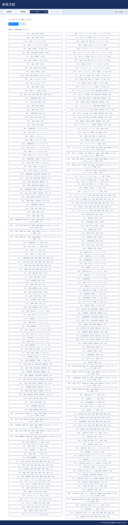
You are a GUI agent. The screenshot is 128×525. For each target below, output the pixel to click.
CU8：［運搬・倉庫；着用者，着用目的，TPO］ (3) (35, 390)
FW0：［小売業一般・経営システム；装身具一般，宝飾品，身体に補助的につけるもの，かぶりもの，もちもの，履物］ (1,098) (92, 494)
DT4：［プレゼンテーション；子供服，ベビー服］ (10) (92, 87)
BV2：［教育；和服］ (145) (35, 212)
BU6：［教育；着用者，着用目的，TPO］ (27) (35, 197)
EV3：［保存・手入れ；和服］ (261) (92, 358)
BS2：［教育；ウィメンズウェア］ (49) (35, 151)
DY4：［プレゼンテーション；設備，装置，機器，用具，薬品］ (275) (92, 210)
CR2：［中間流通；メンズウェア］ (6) (35, 318)
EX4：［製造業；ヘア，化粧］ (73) (92, 410)
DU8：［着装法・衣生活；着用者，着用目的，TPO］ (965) (92, 121)
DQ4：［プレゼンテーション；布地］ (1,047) (35, 514)
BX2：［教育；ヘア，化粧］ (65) (35, 250)
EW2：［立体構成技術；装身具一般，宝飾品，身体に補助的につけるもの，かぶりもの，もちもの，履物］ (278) (92, 378)
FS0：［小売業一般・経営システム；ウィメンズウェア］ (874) (92, 455)
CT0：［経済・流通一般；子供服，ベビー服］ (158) (35, 349)
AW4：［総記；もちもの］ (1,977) (36, 83)
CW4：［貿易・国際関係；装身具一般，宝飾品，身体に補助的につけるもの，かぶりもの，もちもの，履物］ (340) (35, 437)
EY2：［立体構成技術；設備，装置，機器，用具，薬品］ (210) (92, 421)
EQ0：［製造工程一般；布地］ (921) (92, 233)
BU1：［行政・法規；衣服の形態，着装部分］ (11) (35, 178)
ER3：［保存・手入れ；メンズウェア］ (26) (92, 263)
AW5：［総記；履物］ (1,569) (35, 87)
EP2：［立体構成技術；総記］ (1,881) (92, 222)
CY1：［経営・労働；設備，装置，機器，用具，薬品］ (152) (35, 465)
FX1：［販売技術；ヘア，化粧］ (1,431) (92, 509)
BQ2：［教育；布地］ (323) (35, 121)
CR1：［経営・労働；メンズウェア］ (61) (35, 315)
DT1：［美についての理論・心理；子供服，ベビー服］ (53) (92, 75)
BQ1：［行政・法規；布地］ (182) (35, 117)
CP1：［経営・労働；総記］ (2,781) (35, 277)
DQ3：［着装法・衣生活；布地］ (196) (35, 510)
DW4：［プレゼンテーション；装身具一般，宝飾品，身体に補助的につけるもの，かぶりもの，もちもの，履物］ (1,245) (92, 171)
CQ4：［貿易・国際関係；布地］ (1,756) (35, 307)
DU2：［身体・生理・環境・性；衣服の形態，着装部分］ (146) (92, 98)
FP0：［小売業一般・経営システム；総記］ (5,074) (93, 433)
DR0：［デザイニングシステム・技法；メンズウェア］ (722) (92, 33)
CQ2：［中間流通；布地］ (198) (35, 299)
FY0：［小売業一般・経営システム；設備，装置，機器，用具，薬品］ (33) (92, 512)
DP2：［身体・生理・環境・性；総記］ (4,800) (35, 488)
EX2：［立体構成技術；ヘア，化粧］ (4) (92, 402)
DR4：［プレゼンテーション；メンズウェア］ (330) (92, 49)
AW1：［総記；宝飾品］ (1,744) (35, 71)
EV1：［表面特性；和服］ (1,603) (92, 351)
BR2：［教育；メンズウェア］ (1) (36, 136)
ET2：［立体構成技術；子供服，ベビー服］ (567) (92, 298)
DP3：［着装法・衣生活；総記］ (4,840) (35, 491)
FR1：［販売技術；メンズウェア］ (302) (92, 452)
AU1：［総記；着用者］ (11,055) (35, 56)
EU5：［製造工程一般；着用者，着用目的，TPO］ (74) (92, 328)
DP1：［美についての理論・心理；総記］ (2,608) (35, 484)
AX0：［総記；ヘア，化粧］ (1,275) (35, 90)
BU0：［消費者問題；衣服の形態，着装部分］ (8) (35, 174)
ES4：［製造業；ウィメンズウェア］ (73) (92, 286)
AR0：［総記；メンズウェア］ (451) (35, 41)
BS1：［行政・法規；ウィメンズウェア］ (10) (35, 147)
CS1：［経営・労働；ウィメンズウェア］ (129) (36, 334)
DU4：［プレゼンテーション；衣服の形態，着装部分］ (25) (92, 106)
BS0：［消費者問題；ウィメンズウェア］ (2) (35, 143)
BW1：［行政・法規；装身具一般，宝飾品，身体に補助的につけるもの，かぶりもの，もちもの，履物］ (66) (35, 226)
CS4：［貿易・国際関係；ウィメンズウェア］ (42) (35, 345)
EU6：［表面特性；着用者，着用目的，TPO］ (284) (92, 332)
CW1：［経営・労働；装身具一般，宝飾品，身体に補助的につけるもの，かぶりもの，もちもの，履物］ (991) (35, 420)
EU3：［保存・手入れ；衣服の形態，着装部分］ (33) (92, 320)
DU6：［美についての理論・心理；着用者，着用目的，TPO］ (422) (92, 113)
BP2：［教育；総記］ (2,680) (35, 106)
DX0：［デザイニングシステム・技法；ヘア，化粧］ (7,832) (92, 176)
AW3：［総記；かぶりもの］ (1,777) (35, 79)
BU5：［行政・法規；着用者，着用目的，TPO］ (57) (35, 193)
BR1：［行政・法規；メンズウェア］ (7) (35, 132)
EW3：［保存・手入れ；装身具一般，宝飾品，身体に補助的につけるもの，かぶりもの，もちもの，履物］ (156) (92, 384)
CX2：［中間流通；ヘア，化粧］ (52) (35, 450)
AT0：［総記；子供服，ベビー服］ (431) (36, 49)
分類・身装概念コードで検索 (39, 11)
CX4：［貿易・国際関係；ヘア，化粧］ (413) (35, 457)
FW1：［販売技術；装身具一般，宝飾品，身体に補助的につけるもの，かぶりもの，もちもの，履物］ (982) (92, 500)
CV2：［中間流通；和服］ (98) (35, 406)
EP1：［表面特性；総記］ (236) (92, 218)
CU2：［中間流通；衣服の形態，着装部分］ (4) (35, 372)
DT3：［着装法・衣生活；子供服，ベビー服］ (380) (92, 83)
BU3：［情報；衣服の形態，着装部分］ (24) (35, 185)
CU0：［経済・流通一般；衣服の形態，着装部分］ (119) (35, 364)
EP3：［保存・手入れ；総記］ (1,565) (92, 225)
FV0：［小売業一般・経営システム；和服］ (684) (92, 486)
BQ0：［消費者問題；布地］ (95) (35, 113)
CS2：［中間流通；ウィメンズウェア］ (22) (35, 337)
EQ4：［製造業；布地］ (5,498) (92, 248)
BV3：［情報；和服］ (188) (35, 216)
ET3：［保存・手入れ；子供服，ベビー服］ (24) (92, 301)
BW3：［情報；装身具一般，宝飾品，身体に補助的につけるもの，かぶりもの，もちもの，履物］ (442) (35, 238)
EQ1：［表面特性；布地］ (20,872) (92, 237)
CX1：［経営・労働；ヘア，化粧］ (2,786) (35, 446)
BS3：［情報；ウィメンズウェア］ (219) (35, 155)
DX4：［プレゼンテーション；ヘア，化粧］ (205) (92, 191)
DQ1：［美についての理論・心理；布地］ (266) (36, 503)
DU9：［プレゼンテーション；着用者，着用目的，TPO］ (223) (92, 124)
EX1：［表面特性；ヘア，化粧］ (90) (93, 399)
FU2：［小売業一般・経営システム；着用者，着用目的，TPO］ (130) (92, 478)
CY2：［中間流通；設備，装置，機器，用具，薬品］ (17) (35, 469)
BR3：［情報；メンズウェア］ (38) (35, 140)
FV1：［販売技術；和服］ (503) (92, 490)
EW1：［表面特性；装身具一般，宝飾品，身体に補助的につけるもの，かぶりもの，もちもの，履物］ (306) (92, 373)
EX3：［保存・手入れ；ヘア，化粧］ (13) (92, 406)
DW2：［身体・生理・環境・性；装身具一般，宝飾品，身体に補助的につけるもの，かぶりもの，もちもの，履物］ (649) (92, 160)
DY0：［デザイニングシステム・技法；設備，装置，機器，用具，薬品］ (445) (93, 195)
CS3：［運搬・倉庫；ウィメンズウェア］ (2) (35, 341)
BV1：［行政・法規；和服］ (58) (35, 208)
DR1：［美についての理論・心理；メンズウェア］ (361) (92, 37)
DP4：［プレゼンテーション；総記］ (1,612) (35, 495)
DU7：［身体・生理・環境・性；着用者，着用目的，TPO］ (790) (92, 117)
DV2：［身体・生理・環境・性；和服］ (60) (93, 136)
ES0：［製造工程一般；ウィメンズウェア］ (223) (92, 271)
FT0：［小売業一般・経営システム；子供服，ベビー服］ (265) (92, 463)
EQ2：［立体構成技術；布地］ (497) (92, 241)
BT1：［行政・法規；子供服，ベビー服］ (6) (35, 163)
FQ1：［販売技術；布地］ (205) (92, 444)
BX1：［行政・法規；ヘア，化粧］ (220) (36, 246)
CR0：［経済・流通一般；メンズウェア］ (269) (36, 311)
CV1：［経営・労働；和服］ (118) (35, 402)
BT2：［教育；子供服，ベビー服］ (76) (35, 166)
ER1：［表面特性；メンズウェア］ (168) (92, 256)
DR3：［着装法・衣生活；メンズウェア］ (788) (92, 45)
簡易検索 (9, 11)
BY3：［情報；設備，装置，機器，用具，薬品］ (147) (35, 269)
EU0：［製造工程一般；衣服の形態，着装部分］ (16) (92, 309)
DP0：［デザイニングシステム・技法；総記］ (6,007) (35, 480)
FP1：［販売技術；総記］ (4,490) (92, 436)
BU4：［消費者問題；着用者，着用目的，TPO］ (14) (35, 189)
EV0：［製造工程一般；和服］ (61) (92, 347)
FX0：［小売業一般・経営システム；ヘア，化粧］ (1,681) (93, 505)
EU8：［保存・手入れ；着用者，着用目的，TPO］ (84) (92, 339)
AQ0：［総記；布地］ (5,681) (35, 37)
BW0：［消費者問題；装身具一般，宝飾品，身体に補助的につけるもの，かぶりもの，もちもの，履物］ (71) (35, 220)
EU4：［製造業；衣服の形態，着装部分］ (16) (92, 324)
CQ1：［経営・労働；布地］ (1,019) (35, 296)
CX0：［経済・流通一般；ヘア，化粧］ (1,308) (35, 442)
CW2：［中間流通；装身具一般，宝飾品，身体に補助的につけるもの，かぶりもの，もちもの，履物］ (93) (35, 426)
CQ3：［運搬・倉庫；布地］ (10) (35, 303)
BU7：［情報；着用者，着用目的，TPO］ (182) (35, 200)
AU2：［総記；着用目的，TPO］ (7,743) (35, 60)
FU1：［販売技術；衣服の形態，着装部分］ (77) (92, 474)
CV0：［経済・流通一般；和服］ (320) (35, 398)
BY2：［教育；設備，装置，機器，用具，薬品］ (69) (35, 265)
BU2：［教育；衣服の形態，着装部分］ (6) (35, 182)
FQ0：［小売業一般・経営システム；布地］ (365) (92, 440)
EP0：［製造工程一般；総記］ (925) (92, 214)
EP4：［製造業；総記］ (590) (92, 229)
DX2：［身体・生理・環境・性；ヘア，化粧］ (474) (92, 184)
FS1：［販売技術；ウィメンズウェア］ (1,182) (92, 459)
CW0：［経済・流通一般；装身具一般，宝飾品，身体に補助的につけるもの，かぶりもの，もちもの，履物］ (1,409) (35, 414)
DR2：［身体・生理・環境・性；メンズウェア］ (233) (92, 41)
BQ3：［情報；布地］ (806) (35, 124)
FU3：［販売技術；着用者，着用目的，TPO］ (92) (92, 482)
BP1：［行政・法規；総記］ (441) (36, 102)
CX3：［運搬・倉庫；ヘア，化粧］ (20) (35, 453)
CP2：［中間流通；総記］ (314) (35, 280)
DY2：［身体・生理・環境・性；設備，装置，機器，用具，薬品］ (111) (92, 203)
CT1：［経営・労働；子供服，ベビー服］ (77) (35, 353)
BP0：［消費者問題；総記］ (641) (36, 98)
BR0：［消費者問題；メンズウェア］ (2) (35, 128)
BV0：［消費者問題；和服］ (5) (35, 204)
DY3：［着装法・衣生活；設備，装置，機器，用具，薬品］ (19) (92, 206)
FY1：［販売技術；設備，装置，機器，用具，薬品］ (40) (92, 516)
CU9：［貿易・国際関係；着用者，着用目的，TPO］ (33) (35, 394)
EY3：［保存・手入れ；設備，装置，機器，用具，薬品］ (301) (92, 425)
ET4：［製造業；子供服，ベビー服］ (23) (92, 305)
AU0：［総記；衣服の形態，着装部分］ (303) (35, 52)
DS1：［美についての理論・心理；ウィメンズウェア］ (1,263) (92, 56)
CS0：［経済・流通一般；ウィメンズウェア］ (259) (35, 330)
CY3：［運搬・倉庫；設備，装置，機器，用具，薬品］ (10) (35, 472)
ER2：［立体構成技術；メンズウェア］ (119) (92, 260)
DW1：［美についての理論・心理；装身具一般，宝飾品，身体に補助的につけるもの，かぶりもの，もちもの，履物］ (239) (92, 154)
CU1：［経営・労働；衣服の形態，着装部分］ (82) (35, 368)
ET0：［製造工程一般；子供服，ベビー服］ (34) (92, 290)
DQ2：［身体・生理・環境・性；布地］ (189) (35, 507)
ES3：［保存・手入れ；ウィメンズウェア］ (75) (92, 282)
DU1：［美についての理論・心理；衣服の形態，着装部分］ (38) (92, 94)
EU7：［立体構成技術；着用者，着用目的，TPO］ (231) (92, 336)
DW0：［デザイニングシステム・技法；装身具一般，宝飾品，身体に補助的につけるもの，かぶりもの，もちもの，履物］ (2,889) (92, 148)
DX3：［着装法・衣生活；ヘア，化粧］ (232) (92, 187)
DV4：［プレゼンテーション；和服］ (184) (92, 143)
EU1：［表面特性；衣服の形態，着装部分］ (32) (92, 313)
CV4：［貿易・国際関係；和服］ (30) (35, 409)
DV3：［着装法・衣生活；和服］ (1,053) (92, 140)
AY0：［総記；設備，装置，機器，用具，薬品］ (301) (35, 94)
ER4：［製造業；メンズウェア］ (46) (93, 267)
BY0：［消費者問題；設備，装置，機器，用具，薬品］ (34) (35, 258)
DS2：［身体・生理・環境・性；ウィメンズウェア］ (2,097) (92, 60)
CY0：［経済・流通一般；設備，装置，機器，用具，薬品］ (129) (35, 461)
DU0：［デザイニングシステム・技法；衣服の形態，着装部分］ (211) (92, 90)
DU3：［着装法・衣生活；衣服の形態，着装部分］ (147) (92, 102)
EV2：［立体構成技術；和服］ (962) (92, 354)
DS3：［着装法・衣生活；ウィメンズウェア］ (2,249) (92, 64)
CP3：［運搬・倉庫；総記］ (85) (35, 284)
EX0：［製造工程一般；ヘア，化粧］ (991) (92, 395)
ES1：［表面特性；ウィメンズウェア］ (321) (92, 275)
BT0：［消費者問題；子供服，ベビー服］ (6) (35, 159)
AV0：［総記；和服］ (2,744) (35, 64)
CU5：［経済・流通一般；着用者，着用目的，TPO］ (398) (35, 379)
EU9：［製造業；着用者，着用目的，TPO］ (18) (92, 343)
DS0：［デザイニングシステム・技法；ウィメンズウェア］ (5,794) (92, 52)
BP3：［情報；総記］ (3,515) (35, 109)
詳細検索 (22, 11)
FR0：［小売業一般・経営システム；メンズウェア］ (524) (92, 448)
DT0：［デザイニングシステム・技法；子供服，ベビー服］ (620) (92, 71)
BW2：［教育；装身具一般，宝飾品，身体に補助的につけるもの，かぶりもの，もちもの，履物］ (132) (35, 232)
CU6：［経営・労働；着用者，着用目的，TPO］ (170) (35, 383)
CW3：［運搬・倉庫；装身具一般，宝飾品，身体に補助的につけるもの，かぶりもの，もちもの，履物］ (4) (35, 432)
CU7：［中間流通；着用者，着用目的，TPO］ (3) (35, 387)
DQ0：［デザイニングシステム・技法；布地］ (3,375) (35, 499)
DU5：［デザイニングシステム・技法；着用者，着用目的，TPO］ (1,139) (92, 109)
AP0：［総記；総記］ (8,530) (35, 33)
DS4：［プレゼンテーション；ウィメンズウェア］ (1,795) (93, 68)
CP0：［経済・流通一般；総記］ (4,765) (35, 273)
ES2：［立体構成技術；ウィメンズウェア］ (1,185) (93, 279)
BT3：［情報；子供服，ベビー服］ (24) (35, 170)
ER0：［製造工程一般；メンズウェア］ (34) (92, 252)
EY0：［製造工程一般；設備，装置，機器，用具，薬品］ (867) (92, 414)
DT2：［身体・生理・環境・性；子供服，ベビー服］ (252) (92, 79)
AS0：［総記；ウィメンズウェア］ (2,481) (35, 45)
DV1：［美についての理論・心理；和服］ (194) (92, 132)
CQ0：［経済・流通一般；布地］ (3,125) (35, 292)
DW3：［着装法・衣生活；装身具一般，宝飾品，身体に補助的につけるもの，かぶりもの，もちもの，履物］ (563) (92, 166)
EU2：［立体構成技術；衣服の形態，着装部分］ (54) (92, 317)
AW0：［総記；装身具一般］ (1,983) (35, 68)
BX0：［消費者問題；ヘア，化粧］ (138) (36, 242)
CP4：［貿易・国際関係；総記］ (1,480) (35, 288)
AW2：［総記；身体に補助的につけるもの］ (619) (35, 75)
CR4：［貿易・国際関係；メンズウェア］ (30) (35, 326)
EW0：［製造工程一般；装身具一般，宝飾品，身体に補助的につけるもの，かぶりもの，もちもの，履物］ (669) (92, 367)
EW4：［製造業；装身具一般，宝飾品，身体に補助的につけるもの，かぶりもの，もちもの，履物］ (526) (92, 390)
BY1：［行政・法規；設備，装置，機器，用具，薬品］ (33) (35, 261)
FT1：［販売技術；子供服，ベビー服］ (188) (92, 467)
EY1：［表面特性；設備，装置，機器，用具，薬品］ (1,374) (92, 417)
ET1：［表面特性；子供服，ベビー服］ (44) (92, 294)
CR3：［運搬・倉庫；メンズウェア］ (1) (35, 322)
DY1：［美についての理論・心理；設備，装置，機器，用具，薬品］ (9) (93, 199)
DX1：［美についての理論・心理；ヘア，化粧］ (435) (92, 180)
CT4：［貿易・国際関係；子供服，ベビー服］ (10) (35, 360)
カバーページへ (55, 11)
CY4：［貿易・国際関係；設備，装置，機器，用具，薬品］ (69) (35, 476)
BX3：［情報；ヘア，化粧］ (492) (36, 254)
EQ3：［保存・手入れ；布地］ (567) (92, 244)
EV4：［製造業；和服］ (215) (92, 362)
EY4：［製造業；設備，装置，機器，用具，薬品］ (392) (92, 429)
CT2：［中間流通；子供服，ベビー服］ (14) (35, 356)
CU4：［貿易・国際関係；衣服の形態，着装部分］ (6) (35, 375)
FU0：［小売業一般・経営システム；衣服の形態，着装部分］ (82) (92, 471)
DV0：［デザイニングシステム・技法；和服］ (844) (92, 128)
